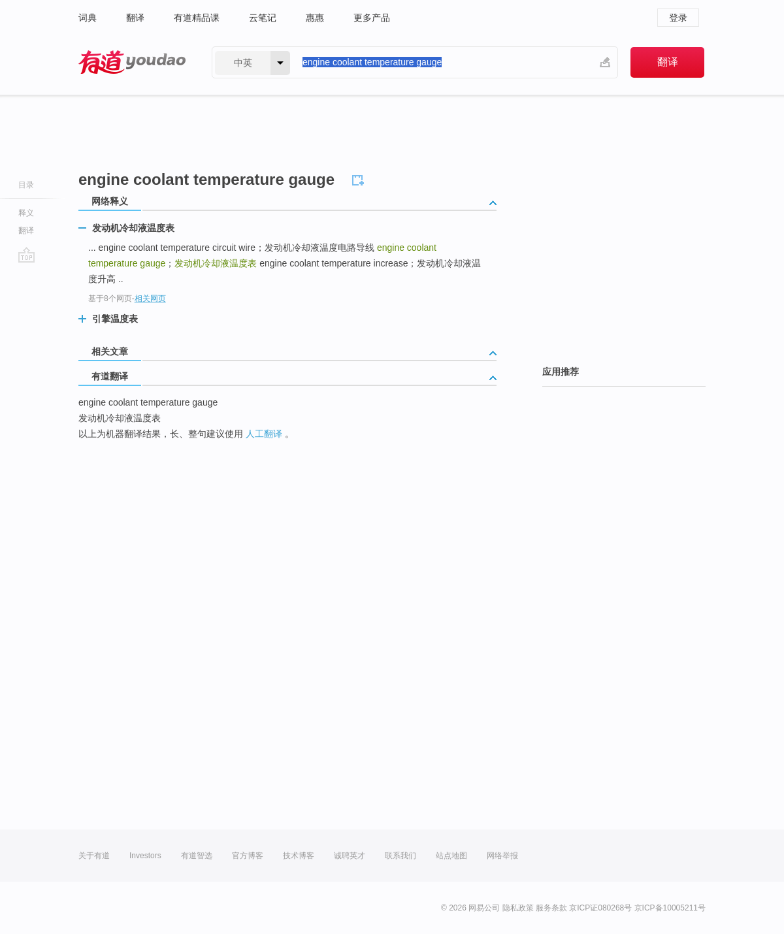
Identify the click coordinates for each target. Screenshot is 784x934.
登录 (678, 17)
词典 (87, 17)
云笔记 (262, 17)
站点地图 (451, 855)
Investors (145, 855)
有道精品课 (197, 17)
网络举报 (502, 855)
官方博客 (247, 855)
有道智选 (196, 855)
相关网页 (150, 298)
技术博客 (298, 855)
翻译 (135, 17)
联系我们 (400, 855)
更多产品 (371, 17)
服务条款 (551, 907)
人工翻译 (264, 433)
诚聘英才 (349, 855)
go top (26, 255)
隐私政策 (518, 907)
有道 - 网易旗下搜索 (132, 62)
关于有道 (94, 855)
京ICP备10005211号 (670, 907)
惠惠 (315, 17)
